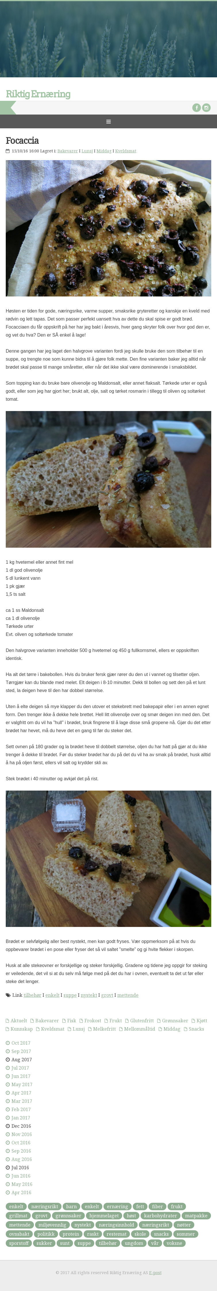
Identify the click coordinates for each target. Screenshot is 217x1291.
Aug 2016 (21, 1159)
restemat (116, 1234)
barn (71, 1206)
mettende (128, 995)
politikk (46, 1234)
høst (131, 1216)
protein (71, 1234)
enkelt (52, 995)
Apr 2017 (21, 1093)
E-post (155, 1272)
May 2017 (21, 1084)
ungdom (134, 1243)
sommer (186, 1234)
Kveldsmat (125, 151)
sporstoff (18, 1243)
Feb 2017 (21, 1109)
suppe (70, 995)
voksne (174, 1243)
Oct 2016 (20, 1142)
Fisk (71, 1020)
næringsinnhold (116, 1225)
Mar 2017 (21, 1101)
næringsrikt (44, 1206)
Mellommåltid (139, 1029)
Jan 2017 (20, 1118)
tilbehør (32, 995)
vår (155, 1243)
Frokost (93, 1020)
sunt (65, 1243)
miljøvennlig (52, 1225)
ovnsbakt (19, 1234)
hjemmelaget (104, 1216)
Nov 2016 (21, 1134)
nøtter (184, 1225)
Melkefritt (104, 1029)
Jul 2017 (20, 1068)
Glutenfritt (142, 1020)
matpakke (196, 1216)
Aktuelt (19, 1020)
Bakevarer (67, 151)
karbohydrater (160, 1216)
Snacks (196, 1029)
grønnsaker (68, 1216)
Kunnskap (22, 1029)
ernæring (117, 1206)
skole (140, 1234)
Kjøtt (202, 1020)
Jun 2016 (20, 1176)
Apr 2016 (21, 1192)
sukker (44, 1243)
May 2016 (21, 1184)
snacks (161, 1234)
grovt (107, 995)
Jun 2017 (20, 1076)
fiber (157, 1206)
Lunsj (87, 151)
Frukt (116, 1020)
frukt (177, 1206)
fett (140, 1206)
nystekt (89, 995)
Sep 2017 (21, 1051)
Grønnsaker (175, 1020)
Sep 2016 (21, 1151)
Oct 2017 (20, 1043)
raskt (93, 1234)
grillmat (18, 1216)
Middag (104, 151)
